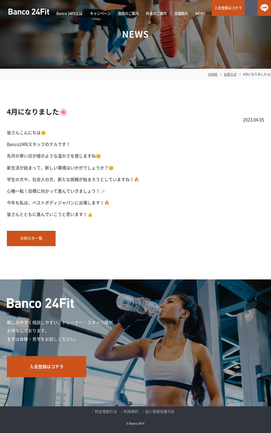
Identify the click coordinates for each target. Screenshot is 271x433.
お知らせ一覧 (31, 238)
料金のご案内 (156, 13)
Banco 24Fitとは (69, 13)
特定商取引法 (106, 411)
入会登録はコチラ (228, 8)
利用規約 (131, 411)
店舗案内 (181, 13)
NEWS (200, 13)
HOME (213, 74)
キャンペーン (100, 13)
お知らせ (230, 74)
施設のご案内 (128, 13)
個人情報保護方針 (160, 411)
